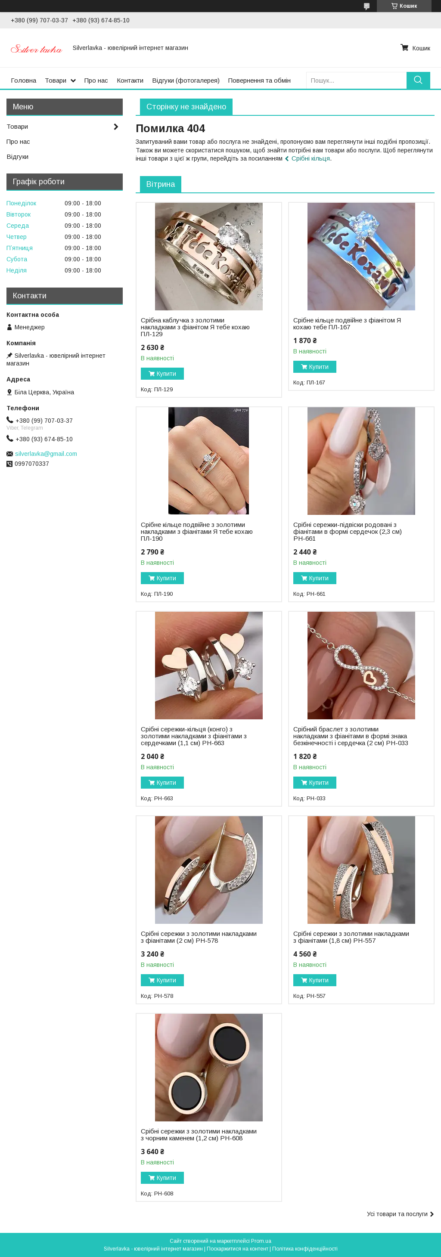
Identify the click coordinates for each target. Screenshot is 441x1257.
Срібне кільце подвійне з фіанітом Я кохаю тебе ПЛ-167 (347, 324)
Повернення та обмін (259, 80)
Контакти (130, 80)
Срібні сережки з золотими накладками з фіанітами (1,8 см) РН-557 (351, 937)
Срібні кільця (311, 158)
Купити (166, 373)
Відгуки (17, 156)
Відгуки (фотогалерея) (186, 80)
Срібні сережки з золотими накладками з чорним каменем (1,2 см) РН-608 (199, 1135)
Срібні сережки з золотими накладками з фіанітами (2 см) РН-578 (199, 937)
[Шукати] (418, 80)
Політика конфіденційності (305, 1249)
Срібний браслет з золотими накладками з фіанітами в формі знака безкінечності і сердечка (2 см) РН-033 (350, 736)
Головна (23, 80)
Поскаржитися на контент (237, 1249)
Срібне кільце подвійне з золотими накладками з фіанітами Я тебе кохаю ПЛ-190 (197, 531)
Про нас (96, 80)
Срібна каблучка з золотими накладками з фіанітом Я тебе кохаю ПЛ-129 (195, 327)
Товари (55, 80)
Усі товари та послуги (397, 1214)
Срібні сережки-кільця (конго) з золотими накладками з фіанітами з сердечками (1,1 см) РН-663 (194, 736)
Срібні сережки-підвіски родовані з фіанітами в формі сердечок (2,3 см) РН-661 (347, 531)
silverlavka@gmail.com (46, 453)
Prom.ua (261, 1241)
